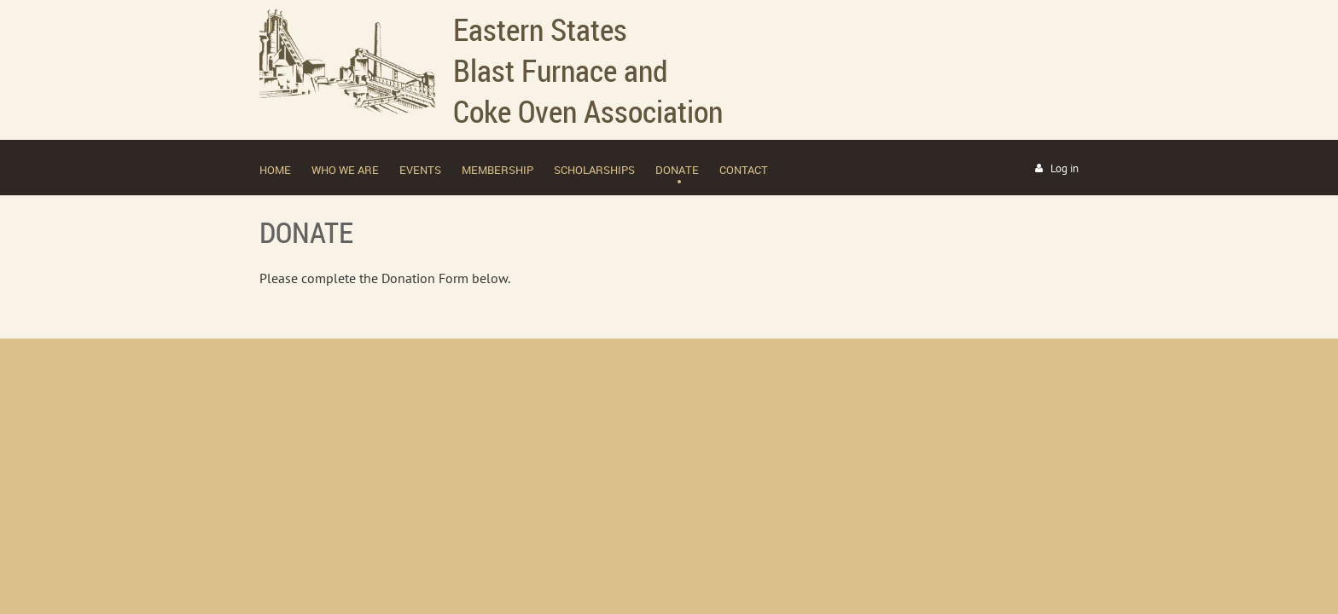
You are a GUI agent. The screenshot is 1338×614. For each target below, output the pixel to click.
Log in (1064, 168)
